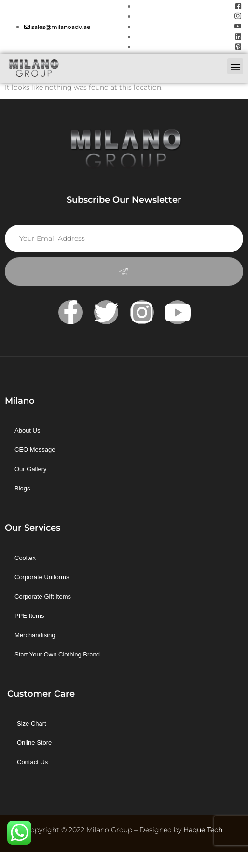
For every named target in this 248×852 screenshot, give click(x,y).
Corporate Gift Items (42, 596)
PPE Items (29, 615)
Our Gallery (30, 469)
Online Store (34, 742)
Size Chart (31, 723)
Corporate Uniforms (41, 577)
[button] (235, 66)
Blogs (22, 488)
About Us (27, 430)
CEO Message (34, 449)
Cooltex (25, 557)
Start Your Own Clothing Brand (57, 654)
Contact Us (32, 762)
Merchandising (34, 635)
